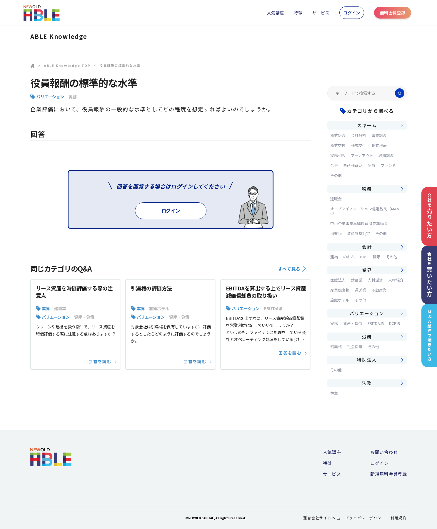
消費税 (336, 233)
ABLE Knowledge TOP (67, 65)
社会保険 (354, 346)
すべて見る (292, 269)
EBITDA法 (273, 308)
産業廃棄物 (339, 290)
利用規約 (399, 517)
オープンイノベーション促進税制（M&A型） (364, 211)
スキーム (367, 125)
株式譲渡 (338, 135)
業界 (46, 308)
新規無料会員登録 (388, 474)
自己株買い (352, 165)
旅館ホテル (159, 308)
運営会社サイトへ (321, 517)
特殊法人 (367, 360)
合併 (334, 165)
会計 (367, 247)
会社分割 (358, 135)
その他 (336, 175)
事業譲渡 (379, 135)
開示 (377, 256)
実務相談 (338, 155)
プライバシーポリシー (365, 517)
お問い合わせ (384, 452)
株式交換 (338, 145)
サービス (320, 13)
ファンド (388, 165)
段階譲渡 (386, 155)
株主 (334, 393)
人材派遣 (375, 280)
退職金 (336, 198)
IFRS (364, 256)
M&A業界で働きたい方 (429, 335)
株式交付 (358, 145)
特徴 (298, 13)
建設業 (60, 308)
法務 (367, 383)
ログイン (351, 13)
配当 (371, 165)
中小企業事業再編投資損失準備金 (359, 223)
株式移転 (379, 145)
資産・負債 (84, 317)
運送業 (360, 290)
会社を (429, 216)
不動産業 (379, 290)
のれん (349, 256)
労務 (367, 336)
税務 (367, 189)
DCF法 (394, 323)
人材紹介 (395, 280)
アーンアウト (362, 155)
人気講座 (275, 13)
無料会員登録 (393, 13)
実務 (72, 97)
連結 (334, 256)
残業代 (336, 346)
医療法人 (338, 280)
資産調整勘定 (358, 233)
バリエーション (50, 97)
